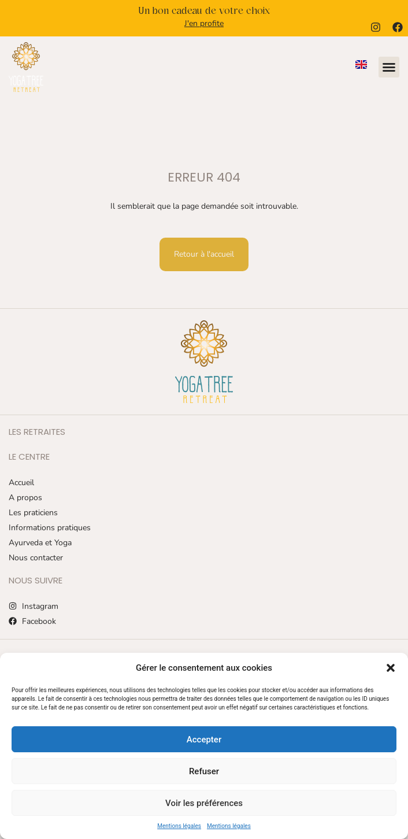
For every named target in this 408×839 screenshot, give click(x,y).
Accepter (204, 739)
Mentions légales (179, 826)
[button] (390, 668)
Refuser (204, 771)
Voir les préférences (204, 803)
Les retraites (37, 432)
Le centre (29, 456)
